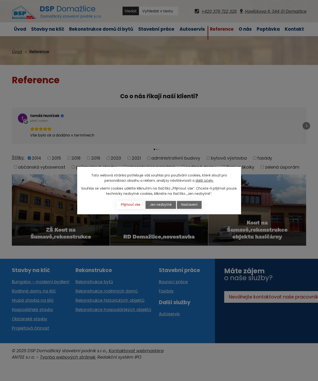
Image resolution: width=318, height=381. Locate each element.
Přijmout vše (128, 204)
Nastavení (191, 204)
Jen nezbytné (161, 204)
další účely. (204, 180)
